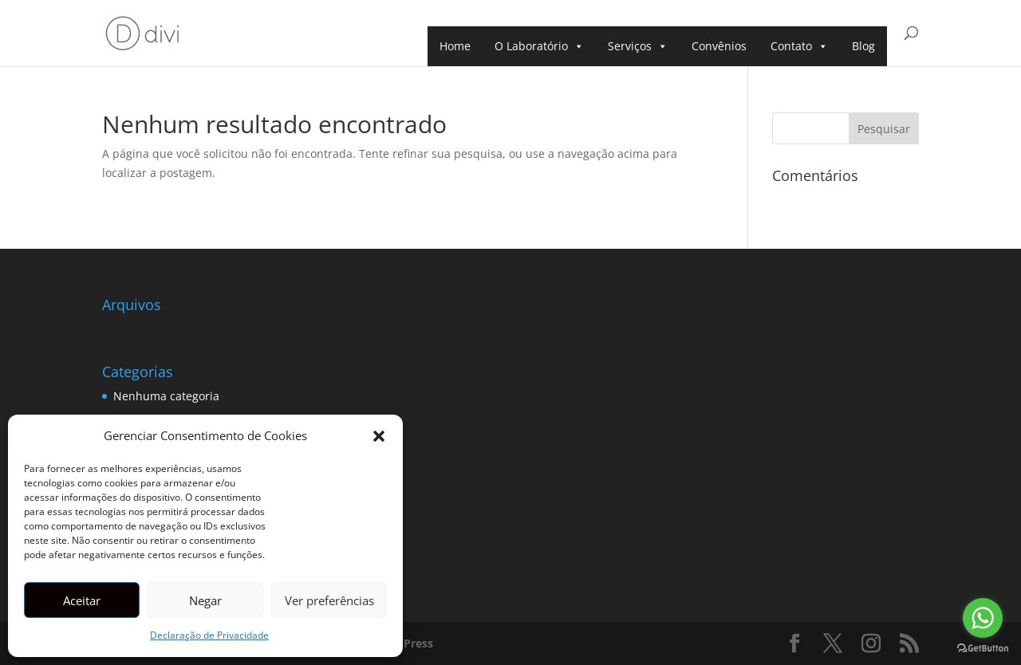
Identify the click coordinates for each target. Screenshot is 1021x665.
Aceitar (82, 600)
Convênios (719, 45)
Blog (863, 45)
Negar (205, 600)
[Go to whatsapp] (983, 618)
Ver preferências (329, 600)
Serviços (638, 46)
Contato (799, 46)
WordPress (403, 643)
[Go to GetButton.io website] (982, 648)
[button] (379, 436)
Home (455, 45)
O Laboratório (539, 46)
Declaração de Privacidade (209, 635)
